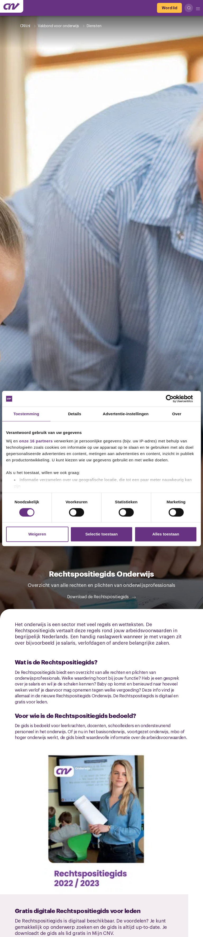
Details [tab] (74, 414)
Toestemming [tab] (26, 414)
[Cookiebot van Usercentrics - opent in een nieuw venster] (174, 399)
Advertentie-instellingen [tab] (126, 414)
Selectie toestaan (101, 534)
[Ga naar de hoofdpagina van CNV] (11, 6)
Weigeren (37, 534)
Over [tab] (176, 414)
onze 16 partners (36, 441)
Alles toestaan (165, 534)
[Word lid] (169, 8)
